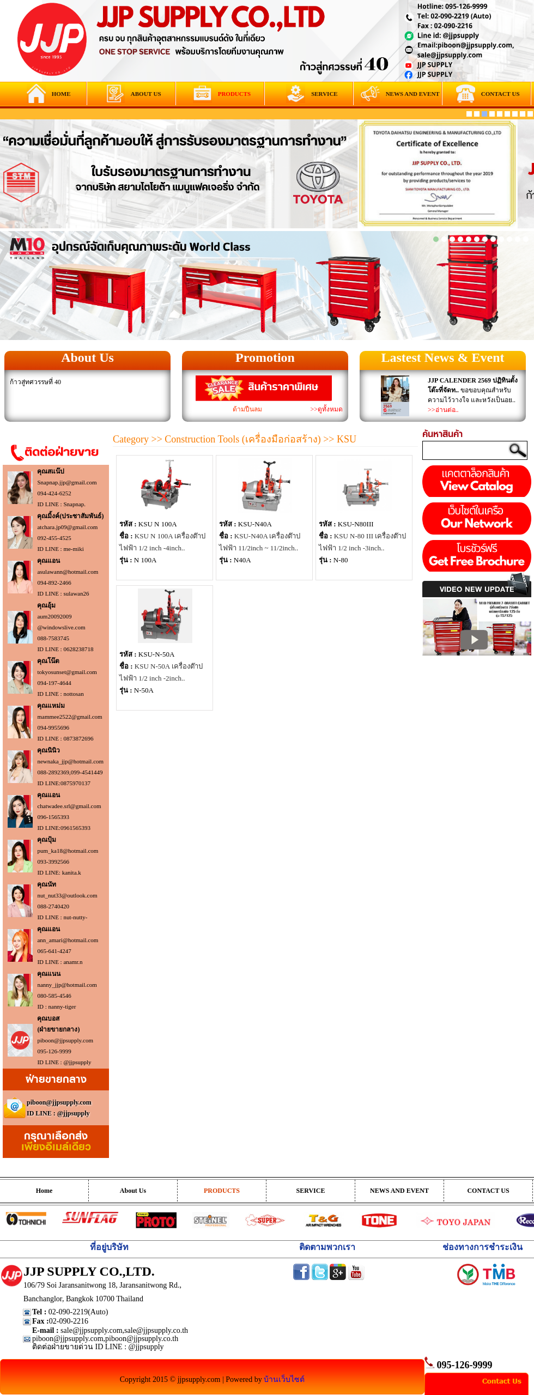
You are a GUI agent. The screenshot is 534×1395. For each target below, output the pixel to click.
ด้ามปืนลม (247, 409)
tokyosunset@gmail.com (66, 672)
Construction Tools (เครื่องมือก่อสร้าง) (242, 439)
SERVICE (310, 1190)
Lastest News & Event (443, 357)
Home (44, 1190)
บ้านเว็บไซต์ (284, 1379)
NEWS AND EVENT (399, 1190)
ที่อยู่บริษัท (109, 1247)
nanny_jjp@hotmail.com (66, 984)
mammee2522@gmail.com (69, 716)
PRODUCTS (222, 1190)
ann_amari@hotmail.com (67, 940)
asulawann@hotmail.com (67, 571)
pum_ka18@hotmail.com (67, 850)
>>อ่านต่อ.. (443, 410)
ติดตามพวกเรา (327, 1247)
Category (131, 439)
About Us (87, 357)
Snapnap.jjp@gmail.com (66, 482)
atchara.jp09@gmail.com (67, 527)
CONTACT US (488, 1190)
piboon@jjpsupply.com (65, 1040)
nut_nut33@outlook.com (67, 895)
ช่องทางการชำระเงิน (482, 1247)
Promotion (265, 357)
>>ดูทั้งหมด (326, 409)
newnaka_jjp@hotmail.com (70, 761)
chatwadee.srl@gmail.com (69, 806)
